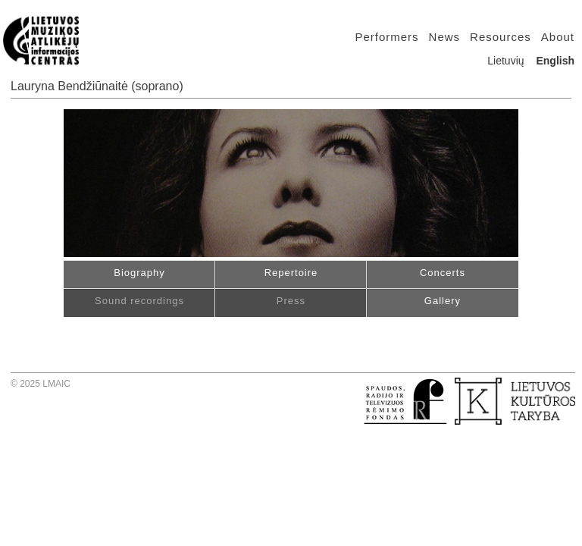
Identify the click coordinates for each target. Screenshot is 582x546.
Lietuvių (505, 61)
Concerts (442, 272)
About (557, 36)
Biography (139, 272)
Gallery (442, 300)
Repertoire (291, 272)
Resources (500, 36)
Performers (386, 36)
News (445, 36)
